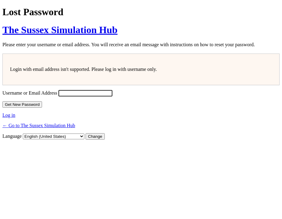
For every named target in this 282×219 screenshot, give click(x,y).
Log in (8, 115)
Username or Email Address (29, 93)
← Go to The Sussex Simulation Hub (38, 125)
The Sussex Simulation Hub (60, 29)
